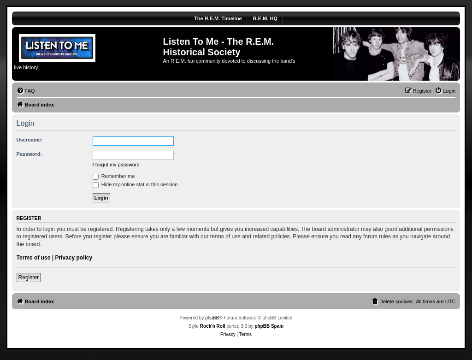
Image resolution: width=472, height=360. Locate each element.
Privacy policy (73, 257)
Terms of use (34, 257)
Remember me (114, 176)
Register (28, 277)
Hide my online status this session (135, 184)
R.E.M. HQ (265, 18)
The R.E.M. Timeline (218, 18)
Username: (30, 139)
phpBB (212, 317)
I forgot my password (116, 164)
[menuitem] (26, 90)
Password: (29, 154)
